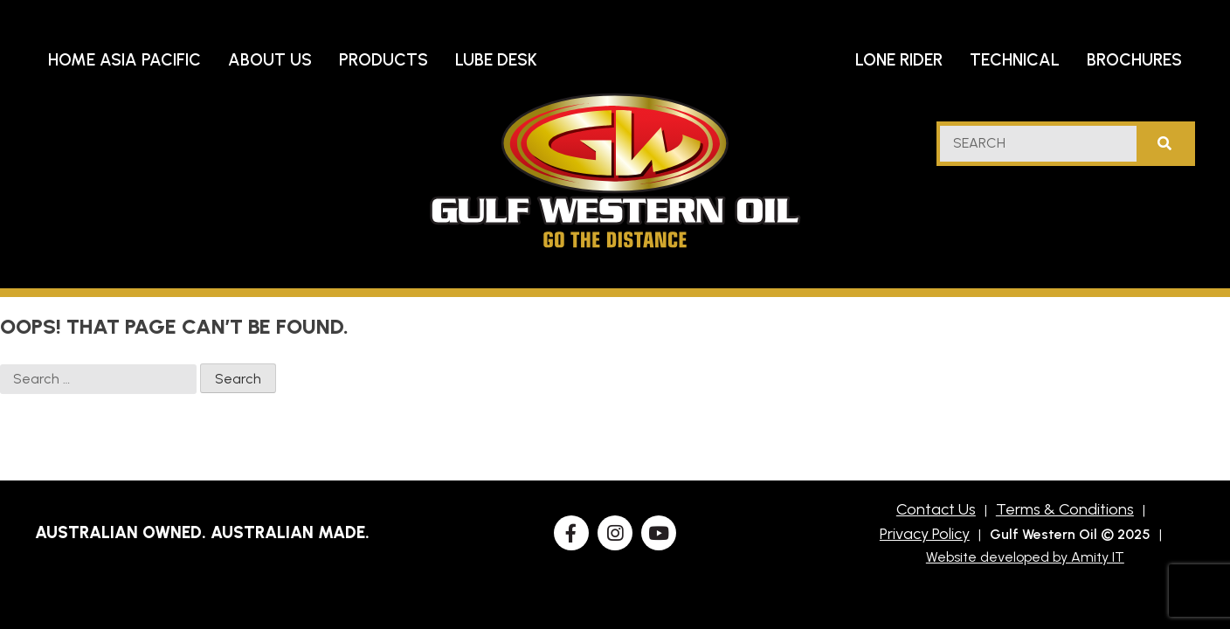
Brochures (1134, 60)
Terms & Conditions (1065, 509)
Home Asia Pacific (124, 60)
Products (383, 60)
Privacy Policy (925, 533)
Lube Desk (496, 60)
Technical (1015, 60)
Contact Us (936, 509)
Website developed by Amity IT (1025, 557)
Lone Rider (899, 60)
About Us (270, 60)
